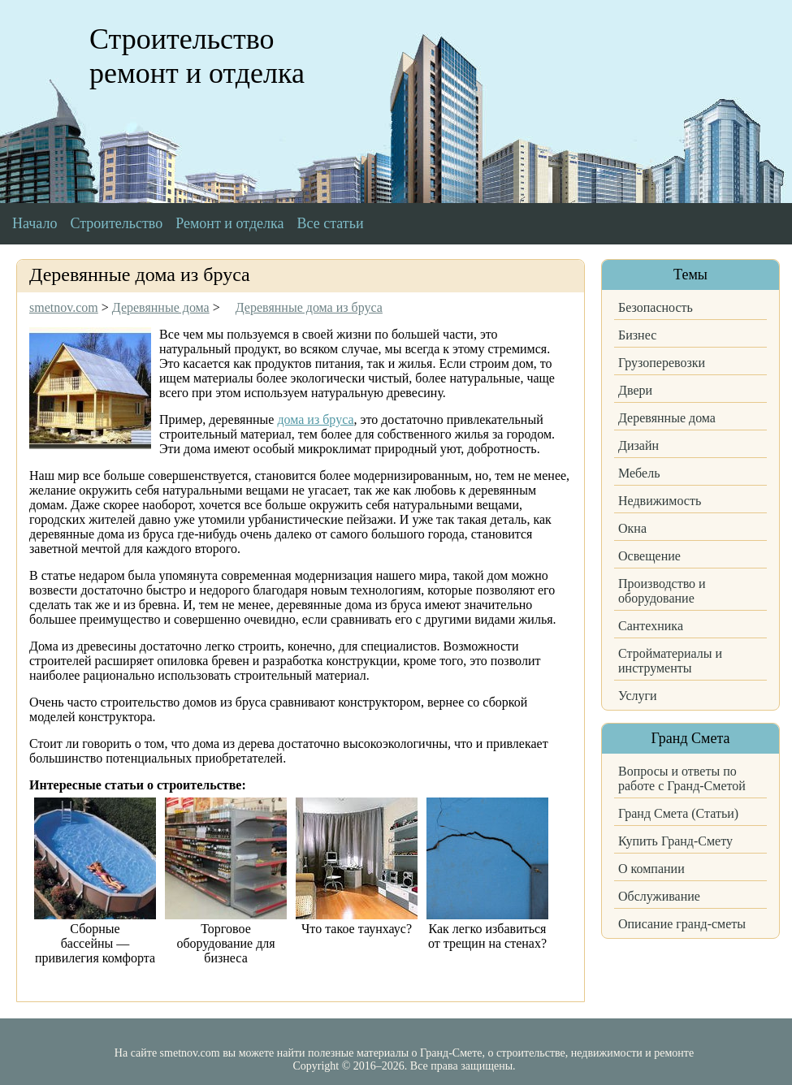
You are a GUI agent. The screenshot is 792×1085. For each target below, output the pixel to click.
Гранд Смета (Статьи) (678, 813)
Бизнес (637, 335)
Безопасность (655, 307)
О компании (651, 868)
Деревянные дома (667, 418)
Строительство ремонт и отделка (197, 56)
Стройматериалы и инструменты (670, 660)
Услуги (637, 695)
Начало (34, 223)
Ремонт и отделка (229, 223)
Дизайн (638, 445)
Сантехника (650, 626)
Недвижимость (659, 501)
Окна (632, 528)
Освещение (649, 556)
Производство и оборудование (662, 591)
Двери (635, 390)
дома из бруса (315, 419)
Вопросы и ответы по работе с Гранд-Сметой (682, 778)
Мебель (639, 473)
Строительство (116, 223)
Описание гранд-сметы (682, 924)
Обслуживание (659, 896)
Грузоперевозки (661, 363)
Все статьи (330, 223)
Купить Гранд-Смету (675, 841)
